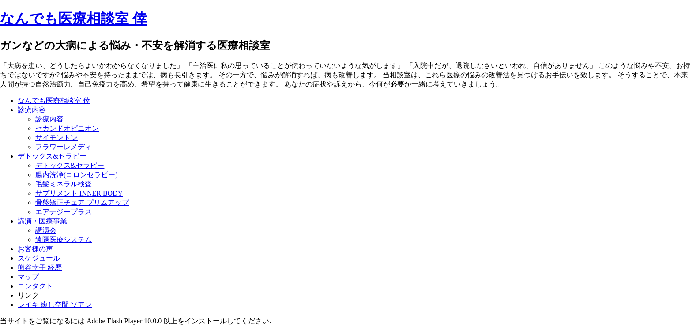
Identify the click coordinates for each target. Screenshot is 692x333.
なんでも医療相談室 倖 (73, 18)
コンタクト (35, 286)
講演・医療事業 (42, 221)
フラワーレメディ (63, 147)
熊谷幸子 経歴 (40, 267)
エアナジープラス (63, 212)
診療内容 (32, 110)
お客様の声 (35, 249)
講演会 (45, 230)
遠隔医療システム (63, 239)
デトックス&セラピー (52, 156)
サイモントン (56, 137)
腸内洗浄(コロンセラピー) (76, 174)
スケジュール (39, 258)
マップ (28, 276)
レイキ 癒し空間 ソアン (55, 304)
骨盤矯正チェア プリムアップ (82, 202)
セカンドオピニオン (67, 128)
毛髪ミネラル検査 (63, 184)
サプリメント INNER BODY (79, 193)
